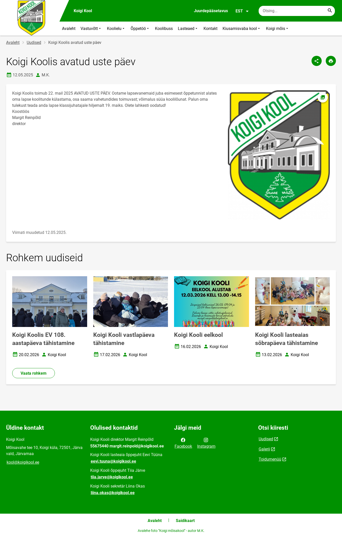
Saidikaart (185, 520)
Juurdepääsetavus (211, 10)
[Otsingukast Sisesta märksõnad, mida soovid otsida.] (297, 11)
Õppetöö (140, 28)
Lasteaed (188, 28)
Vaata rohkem (33, 373)
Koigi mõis (277, 28)
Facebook (183, 443)
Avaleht (68, 28)
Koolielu (116, 28)
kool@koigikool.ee (23, 462)
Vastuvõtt (91, 28)
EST (242, 11)
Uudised (34, 42)
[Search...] (329, 11)
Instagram (206, 443)
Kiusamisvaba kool (242, 28)
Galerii (264, 449)
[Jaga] (317, 61)
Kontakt (210, 28)
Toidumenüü (270, 459)
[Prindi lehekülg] (331, 61)
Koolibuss (164, 28)
